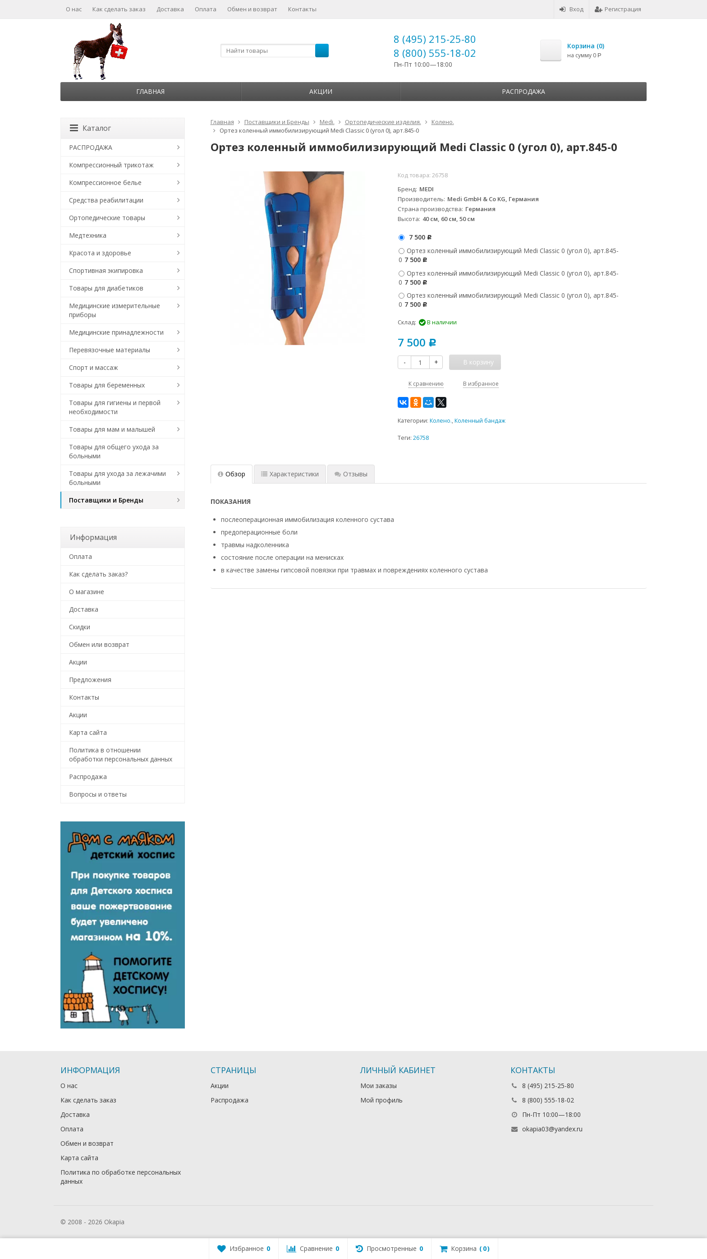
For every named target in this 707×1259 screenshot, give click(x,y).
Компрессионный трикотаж (111, 165)
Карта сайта (88, 732)
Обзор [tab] (231, 474)
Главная (150, 91)
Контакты (302, 9)
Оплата (205, 9)
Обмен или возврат (99, 644)
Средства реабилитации (106, 200)
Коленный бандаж (479, 420)
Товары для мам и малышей (112, 429)
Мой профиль (381, 1100)
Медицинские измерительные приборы (114, 310)
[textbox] (274, 50)
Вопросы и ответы (98, 794)
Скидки (79, 627)
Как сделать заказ (119, 9)
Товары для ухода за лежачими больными (117, 478)
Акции (320, 91)
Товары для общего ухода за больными (114, 451)
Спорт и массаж (93, 367)
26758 (421, 438)
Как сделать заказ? (98, 574)
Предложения (90, 679)
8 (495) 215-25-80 (435, 39)
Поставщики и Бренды (106, 500)
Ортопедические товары (107, 217)
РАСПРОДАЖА (90, 147)
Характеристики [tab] (290, 474)
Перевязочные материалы (109, 350)
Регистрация (618, 9)
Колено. (441, 420)
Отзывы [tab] (351, 474)
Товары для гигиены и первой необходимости (115, 407)
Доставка (170, 9)
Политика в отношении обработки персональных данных (120, 754)
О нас (74, 9)
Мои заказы (378, 1085)
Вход (571, 9)
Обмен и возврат (252, 9)
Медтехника (87, 235)
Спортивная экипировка (106, 270)
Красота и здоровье (100, 253)
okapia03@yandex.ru (552, 1129)
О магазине (86, 591)
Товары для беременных (107, 385)
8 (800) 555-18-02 (435, 53)
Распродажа (523, 91)
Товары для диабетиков (106, 288)
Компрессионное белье (105, 182)
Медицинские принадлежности (116, 332)
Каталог (90, 128)
